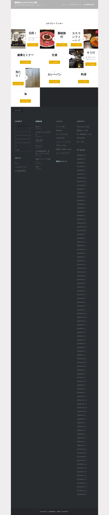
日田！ (38, 167)
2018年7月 (80, 423)
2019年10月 (81, 366)
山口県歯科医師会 (88, 4)
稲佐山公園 (39, 140)
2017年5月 (80, 475)
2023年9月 (80, 189)
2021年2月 (80, 306)
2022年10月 (81, 230)
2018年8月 (80, 419)
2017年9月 (80, 460)
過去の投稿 (18, 110)
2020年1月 (80, 355)
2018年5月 (80, 430)
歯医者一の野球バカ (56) (63, 149)
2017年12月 (81, 449)
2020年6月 (80, 336)
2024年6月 (80, 155)
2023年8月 (80, 193)
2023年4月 (80, 208)
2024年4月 (80, 163)
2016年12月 (81, 494)
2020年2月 (80, 351)
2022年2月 (80, 261)
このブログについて (75, 4)
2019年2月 (80, 396)
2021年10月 (81, 276)
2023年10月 (81, 185)
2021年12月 (81, 268)
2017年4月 (80, 479)
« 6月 (17, 150)
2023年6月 (80, 200)
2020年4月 (80, 343)
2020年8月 (80, 328)
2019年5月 (80, 385)
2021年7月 (80, 287)
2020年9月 (80, 325)
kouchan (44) (60, 138)
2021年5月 (80, 294)
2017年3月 (80, 483)
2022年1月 (80, 264)
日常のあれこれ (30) (83, 126)
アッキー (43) (60, 126)
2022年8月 (80, 238)
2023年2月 (80, 215)
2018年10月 (81, 411)
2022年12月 (81, 223)
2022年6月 (80, 245)
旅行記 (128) (81, 138)
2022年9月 (80, 234)
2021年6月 (80, 291)
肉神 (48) (59, 130)
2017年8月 (80, 464)
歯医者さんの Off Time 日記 (26, 2)
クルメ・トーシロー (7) (63, 141)
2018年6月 (80, 426)
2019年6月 (80, 381)
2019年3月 (80, 392)
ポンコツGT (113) (61, 134)
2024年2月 (80, 170)
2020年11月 (81, 317)
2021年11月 (81, 272)
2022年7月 (80, 242)
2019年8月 (80, 374)
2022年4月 (80, 253)
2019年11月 (81, 362)
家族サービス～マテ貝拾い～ (43, 160)
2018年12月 (81, 404)
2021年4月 (80, 298)
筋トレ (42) (80, 141)
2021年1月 (80, 310)
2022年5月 (80, 249)
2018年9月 (80, 415)
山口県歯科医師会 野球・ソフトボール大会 (42, 152)
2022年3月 (80, 257)
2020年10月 (81, 321)
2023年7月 (80, 197)
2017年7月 (80, 468)
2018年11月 (81, 407)
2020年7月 (80, 332)
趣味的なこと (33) (82, 130)
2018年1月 (80, 445)
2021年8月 (80, 283)
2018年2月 (80, 441)
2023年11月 (81, 181)
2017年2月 (80, 487)
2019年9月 (80, 370)
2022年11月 (81, 227)
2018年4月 (80, 434)
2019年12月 (81, 358)
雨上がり (38, 126)
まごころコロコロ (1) (62, 153)
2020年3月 (80, 347)
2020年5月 (80, 340)
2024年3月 (80, 166)
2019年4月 (80, 389)
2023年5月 (80, 204)
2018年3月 (80, 438)
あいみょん (39, 145)
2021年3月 (80, 302)
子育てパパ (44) (61, 145)
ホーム (64, 4)
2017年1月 (80, 490)
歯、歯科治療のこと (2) (84, 134)
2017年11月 (81, 453)
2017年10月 (81, 456)
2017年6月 (80, 472)
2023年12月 (81, 178)
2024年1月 (80, 174)
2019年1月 (80, 400)
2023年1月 (80, 219)
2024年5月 (80, 159)
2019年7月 (80, 377)
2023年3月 (80, 212)
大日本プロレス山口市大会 (43, 133)
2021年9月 (80, 279)
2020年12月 (81, 313)
